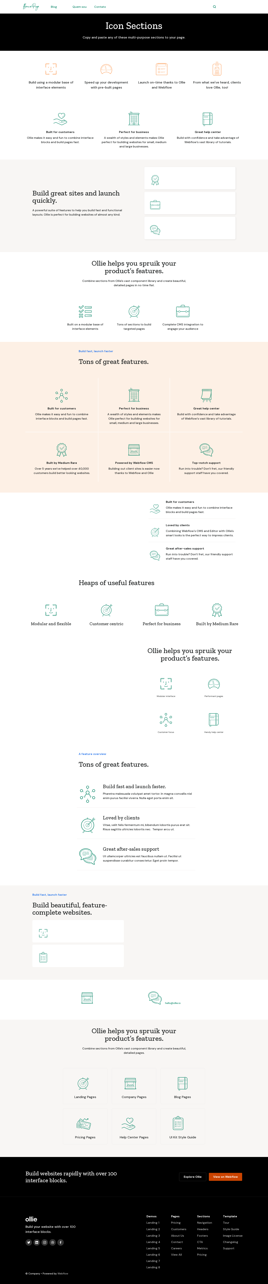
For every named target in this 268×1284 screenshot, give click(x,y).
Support (228, 1248)
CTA (200, 1242)
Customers (178, 1229)
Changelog (230, 1242)
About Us (177, 1236)
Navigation (204, 1223)
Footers (202, 1236)
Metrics (202, 1248)
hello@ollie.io (173, 1003)
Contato (100, 7)
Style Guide (231, 1229)
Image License (233, 1236)
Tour (226, 1223)
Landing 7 (153, 1261)
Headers (202, 1229)
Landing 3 (153, 1236)
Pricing (176, 1223)
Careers (176, 1248)
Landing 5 (153, 1248)
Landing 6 (153, 1255)
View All (176, 1255)
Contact (177, 1242)
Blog (54, 7)
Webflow (63, 1273)
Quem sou (80, 7)
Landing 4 (153, 1242)
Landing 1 (152, 1223)
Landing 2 (153, 1229)
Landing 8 (153, 1267)
